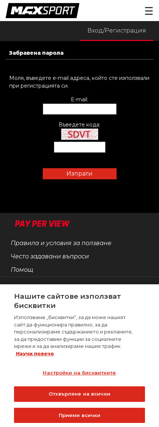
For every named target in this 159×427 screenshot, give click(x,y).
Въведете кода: (79, 124)
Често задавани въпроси (50, 256)
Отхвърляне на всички (79, 395)
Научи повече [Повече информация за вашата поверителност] (35, 355)
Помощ (22, 269)
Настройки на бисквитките (79, 374)
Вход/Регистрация (116, 30)
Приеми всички (80, 417)
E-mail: (79, 99)
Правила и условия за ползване (61, 243)
